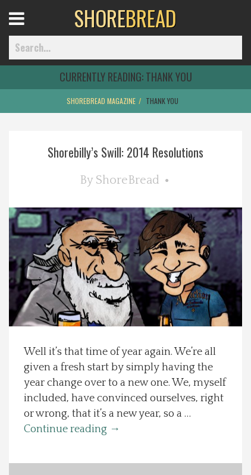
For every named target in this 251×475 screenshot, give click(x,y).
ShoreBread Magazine (101, 101)
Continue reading (72, 429)
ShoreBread (127, 180)
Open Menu (31, 29)
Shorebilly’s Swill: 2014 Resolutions (125, 152)
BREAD (125, 18)
